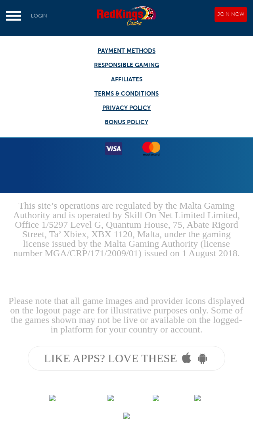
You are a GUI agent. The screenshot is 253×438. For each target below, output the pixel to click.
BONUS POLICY (126, 122)
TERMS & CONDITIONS (126, 93)
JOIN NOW (230, 14)
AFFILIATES (126, 79)
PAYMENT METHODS (126, 50)
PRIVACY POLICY (126, 107)
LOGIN (39, 16)
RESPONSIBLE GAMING (126, 64)
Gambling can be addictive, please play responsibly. (126, 272)
